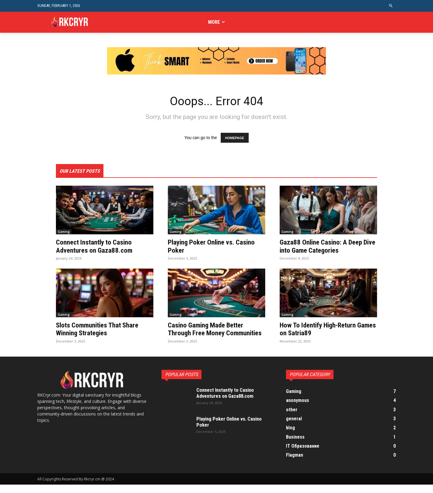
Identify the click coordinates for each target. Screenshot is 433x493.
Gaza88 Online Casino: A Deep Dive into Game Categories (323, 247)
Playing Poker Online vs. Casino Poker (213, 247)
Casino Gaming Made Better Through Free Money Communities (208, 333)
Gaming (64, 232)
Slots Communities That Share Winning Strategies (100, 329)
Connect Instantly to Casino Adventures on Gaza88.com (96, 247)
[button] (391, 6)
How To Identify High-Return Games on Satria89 (320, 329)
